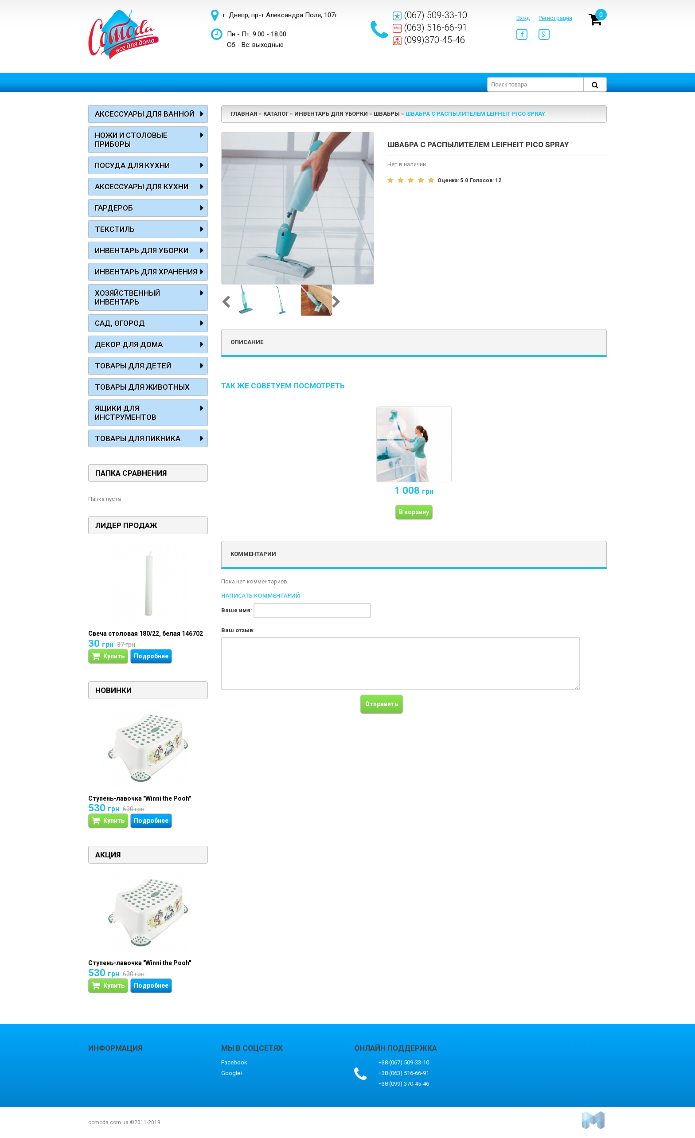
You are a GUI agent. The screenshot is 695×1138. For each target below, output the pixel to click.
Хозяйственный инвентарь (127, 297)
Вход (523, 18)
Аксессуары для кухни (141, 186)
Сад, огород (120, 323)
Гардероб (114, 207)
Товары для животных (142, 387)
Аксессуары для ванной (144, 113)
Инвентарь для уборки (141, 250)
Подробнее (151, 656)
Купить (108, 656)
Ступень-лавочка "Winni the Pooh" (139, 798)
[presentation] (288, 712)
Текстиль (115, 229)
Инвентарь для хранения (146, 271)
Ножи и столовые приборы (131, 140)
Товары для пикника (137, 438)
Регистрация (555, 18)
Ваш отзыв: (238, 630)
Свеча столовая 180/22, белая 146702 (145, 633)
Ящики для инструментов (125, 413)
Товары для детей (133, 365)
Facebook (234, 1062)
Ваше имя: (236, 610)
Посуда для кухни (132, 165)
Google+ (232, 1073)
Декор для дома (129, 344)
